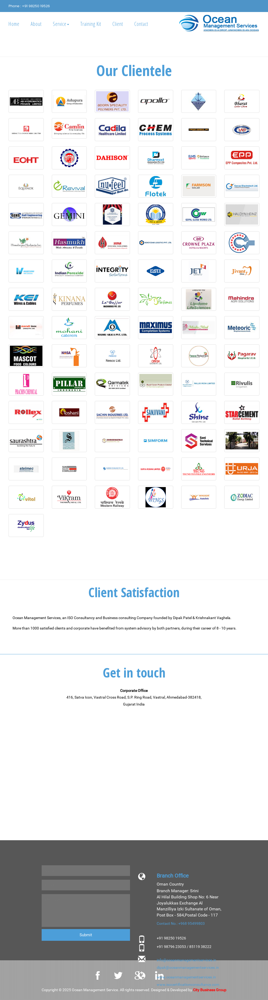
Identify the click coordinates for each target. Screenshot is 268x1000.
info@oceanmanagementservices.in (186, 960)
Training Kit (90, 23)
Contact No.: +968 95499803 (181, 923)
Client (117, 23)
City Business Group (209, 990)
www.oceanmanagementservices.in (186, 977)
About (36, 23)
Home (14, 23)
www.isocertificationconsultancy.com (188, 984)
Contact (141, 23)
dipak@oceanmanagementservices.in (188, 967)
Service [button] (61, 23)
